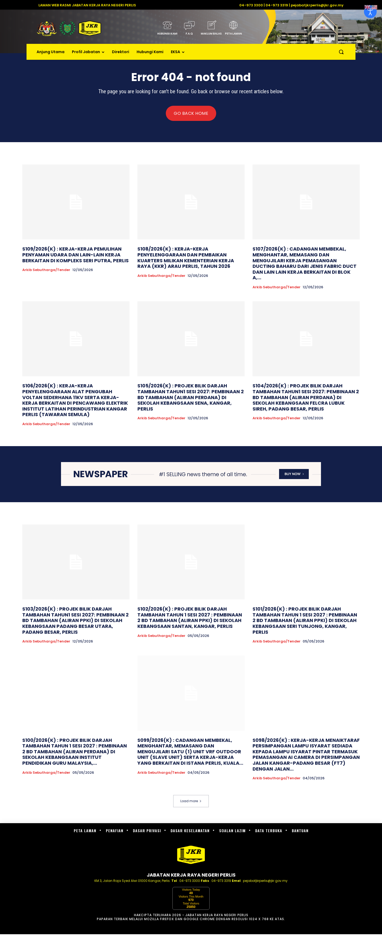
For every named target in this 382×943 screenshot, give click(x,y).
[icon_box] (167, 29)
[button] (341, 52)
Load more (191, 801)
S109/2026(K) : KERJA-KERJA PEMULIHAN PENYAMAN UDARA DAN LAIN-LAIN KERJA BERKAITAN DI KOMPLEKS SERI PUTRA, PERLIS (75, 255)
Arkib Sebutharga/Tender (46, 270)
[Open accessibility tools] (370, 11)
